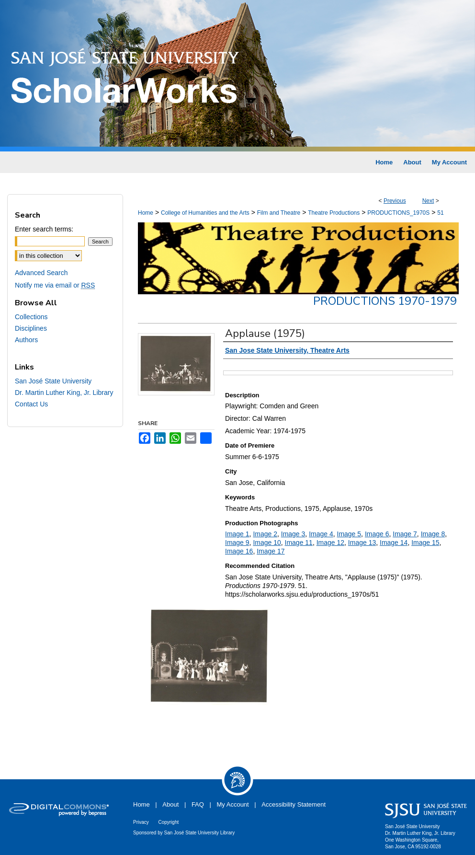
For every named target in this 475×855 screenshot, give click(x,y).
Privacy (141, 822)
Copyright (168, 822)
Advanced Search (41, 273)
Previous (395, 200)
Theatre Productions (334, 212)
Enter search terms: (44, 229)
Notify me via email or (55, 285)
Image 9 (237, 542)
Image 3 (293, 534)
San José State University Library (199, 832)
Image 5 (349, 534)
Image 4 (321, 534)
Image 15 (425, 542)
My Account (233, 804)
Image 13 (362, 542)
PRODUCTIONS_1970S (398, 212)
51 (440, 212)
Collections (31, 317)
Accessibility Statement (293, 804)
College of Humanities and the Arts (205, 212)
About (170, 804)
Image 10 (267, 542)
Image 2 (265, 534)
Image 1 (237, 534)
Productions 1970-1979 (385, 301)
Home (145, 212)
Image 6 (377, 534)
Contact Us (31, 404)
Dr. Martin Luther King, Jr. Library (64, 392)
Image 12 (330, 542)
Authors (26, 340)
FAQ (198, 804)
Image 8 (433, 534)
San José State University (53, 381)
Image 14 (393, 542)
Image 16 (239, 551)
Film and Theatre (279, 212)
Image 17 (270, 551)
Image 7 (405, 534)
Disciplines (31, 328)
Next (428, 200)
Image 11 (299, 542)
